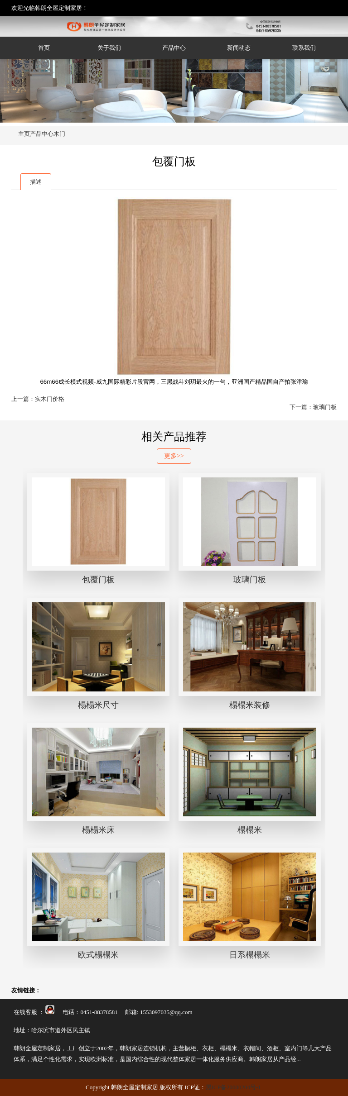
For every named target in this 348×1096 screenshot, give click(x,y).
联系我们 (304, 47)
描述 (36, 181)
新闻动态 (239, 47)
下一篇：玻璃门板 (313, 407)
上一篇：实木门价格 (37, 399)
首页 (44, 47)
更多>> (174, 456)
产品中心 (174, 47)
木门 (59, 133)
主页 (24, 133)
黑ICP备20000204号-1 (233, 1087)
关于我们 (109, 47)
